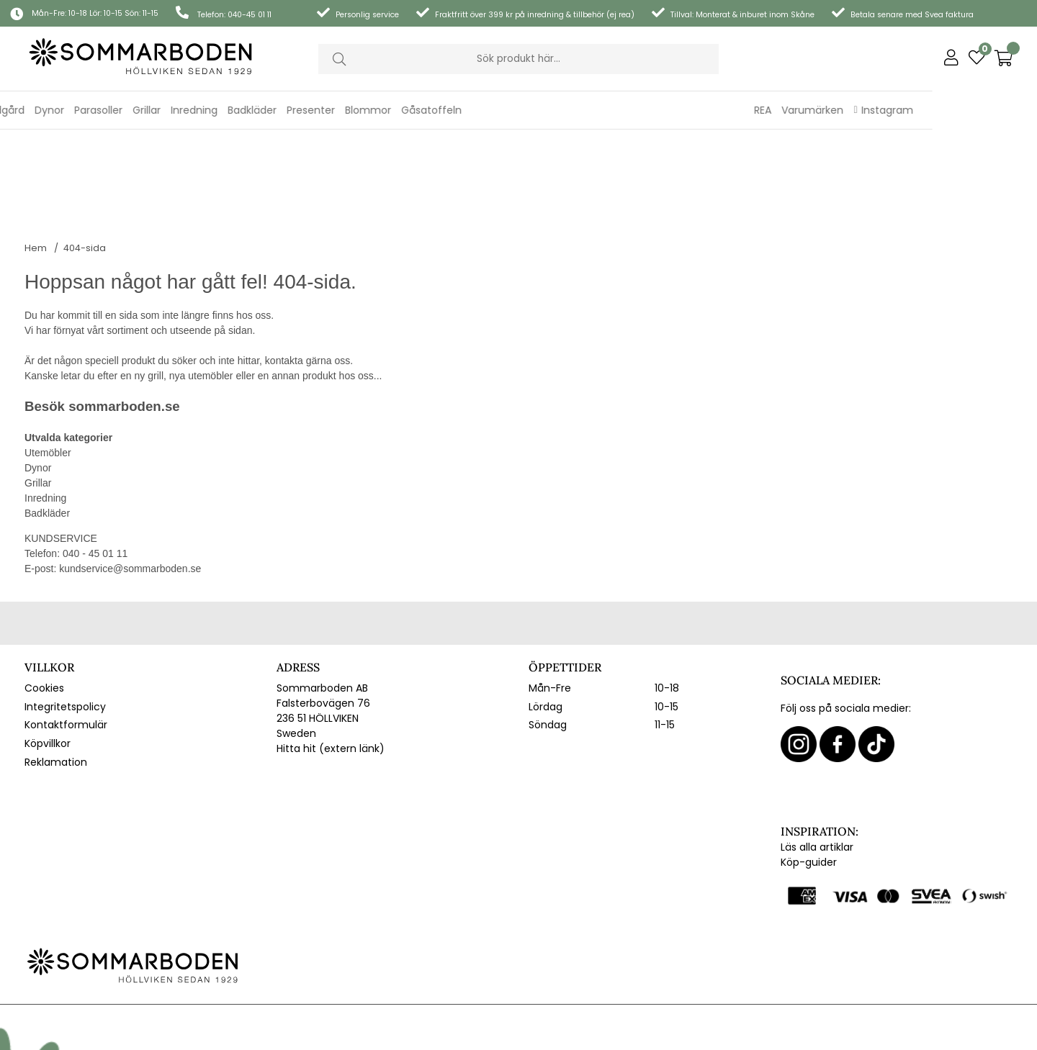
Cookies (44, 597)
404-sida (84, 157)
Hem (35, 157)
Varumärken (917, 110)
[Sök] (518, 59)
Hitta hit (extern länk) (331, 658)
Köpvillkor (47, 653)
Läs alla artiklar (817, 756)
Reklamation (55, 671)
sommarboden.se (123, 315)
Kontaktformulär (65, 634)
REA (867, 110)
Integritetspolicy (65, 616)
